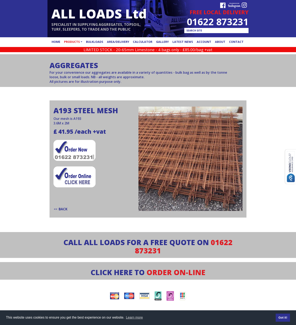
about (220, 42)
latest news (182, 42)
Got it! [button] (282, 317)
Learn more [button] (134, 317)
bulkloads (94, 42)
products (72, 42)
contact (236, 42)
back (63, 209)
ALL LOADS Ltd (99, 13)
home (56, 42)
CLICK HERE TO (148, 272)
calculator (142, 42)
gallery (162, 42)
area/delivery (118, 42)
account (204, 42)
